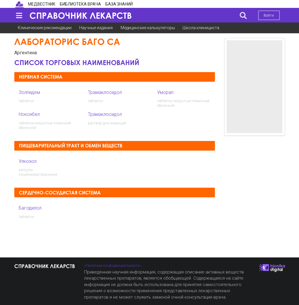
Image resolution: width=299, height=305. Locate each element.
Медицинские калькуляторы (148, 27)
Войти (269, 15)
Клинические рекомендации (45, 27)
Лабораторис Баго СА (67, 41)
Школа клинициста (200, 27)
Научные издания (96, 27)
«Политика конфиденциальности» (112, 265)
